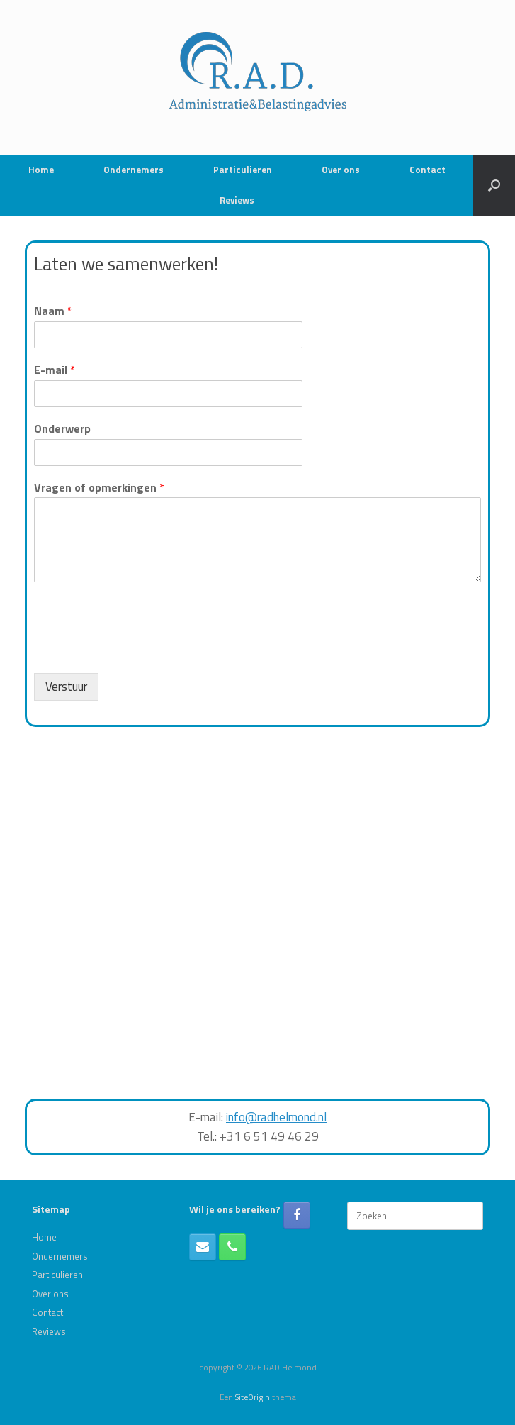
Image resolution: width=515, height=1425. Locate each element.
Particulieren (242, 169)
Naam (53, 311)
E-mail (54, 369)
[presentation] (141, 650)
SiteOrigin (252, 1397)
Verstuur (66, 686)
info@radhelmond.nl (276, 1117)
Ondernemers (133, 169)
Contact (427, 169)
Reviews (237, 200)
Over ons (341, 169)
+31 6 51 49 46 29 (269, 1136)
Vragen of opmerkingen (99, 487)
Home (41, 169)
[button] (494, 185)
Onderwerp (62, 428)
